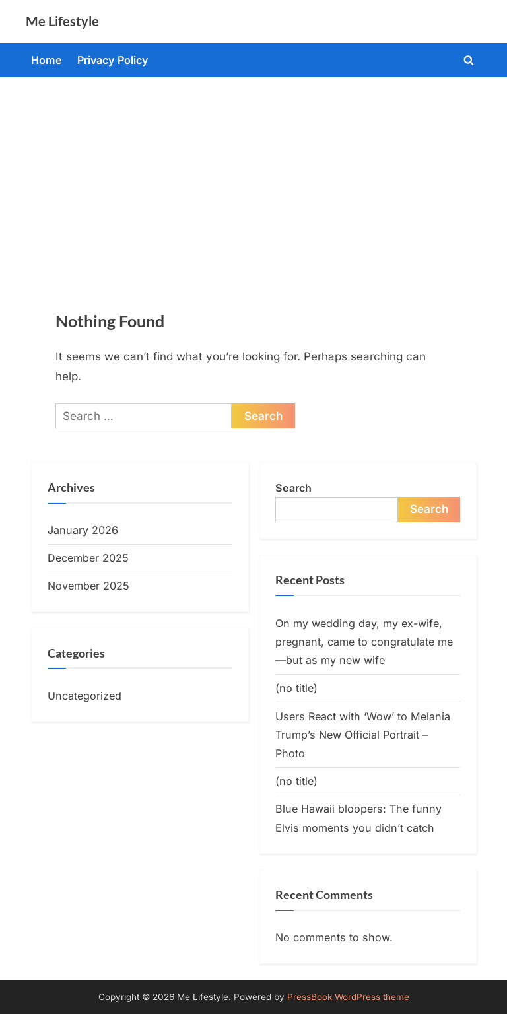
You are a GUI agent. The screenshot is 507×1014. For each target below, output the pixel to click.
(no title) (296, 687)
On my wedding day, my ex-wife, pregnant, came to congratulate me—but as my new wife (364, 642)
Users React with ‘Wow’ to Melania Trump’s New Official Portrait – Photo (362, 735)
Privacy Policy (113, 60)
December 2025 (88, 557)
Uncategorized (84, 695)
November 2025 (88, 585)
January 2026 (83, 530)
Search (293, 487)
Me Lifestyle (62, 21)
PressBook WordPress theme (348, 997)
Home (46, 60)
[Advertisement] (253, 176)
